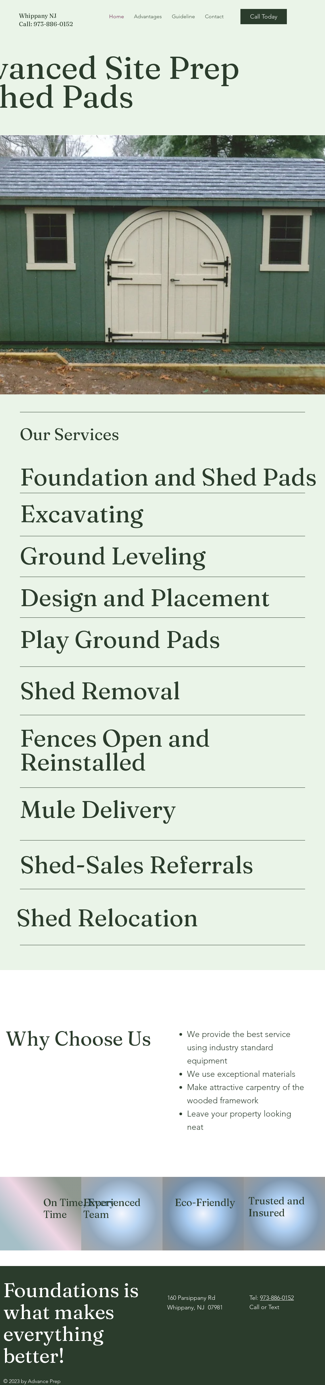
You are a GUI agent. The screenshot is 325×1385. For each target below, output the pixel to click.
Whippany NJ (37, 16)
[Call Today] (263, 16)
